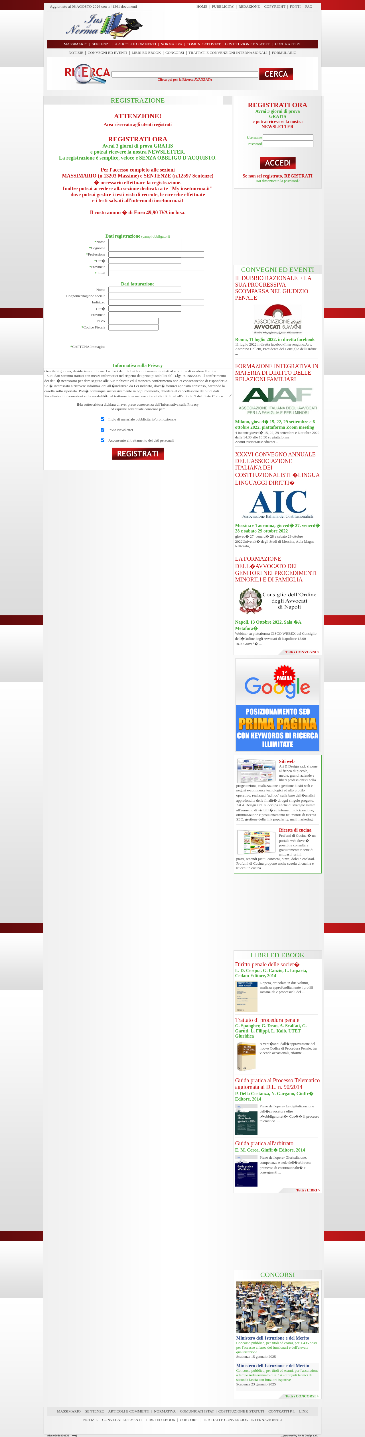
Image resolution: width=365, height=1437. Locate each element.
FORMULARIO (284, 52)
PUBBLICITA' (223, 6)
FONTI (295, 6)
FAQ (308, 6)
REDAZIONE (249, 6)
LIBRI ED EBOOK (146, 52)
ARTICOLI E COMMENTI (128, 1411)
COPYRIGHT (274, 6)
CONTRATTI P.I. (281, 1411)
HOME (201, 6)
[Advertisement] (232, 25)
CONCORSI (174, 52)
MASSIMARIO (69, 1411)
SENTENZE (94, 1411)
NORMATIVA (165, 1411)
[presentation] (151, 347)
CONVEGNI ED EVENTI (107, 52)
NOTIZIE (76, 52)
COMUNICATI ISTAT (197, 1411)
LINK (303, 1411)
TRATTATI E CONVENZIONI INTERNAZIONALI (227, 52)
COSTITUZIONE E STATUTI (241, 1411)
